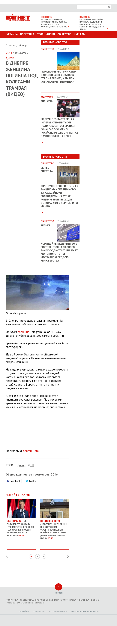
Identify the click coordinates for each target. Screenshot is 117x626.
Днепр (23, 45)
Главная (10, 45)
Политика (27, 34)
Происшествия (44, 599)
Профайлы (24, 611)
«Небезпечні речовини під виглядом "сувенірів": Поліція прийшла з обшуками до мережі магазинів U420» (54, 528)
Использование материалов (84, 611)
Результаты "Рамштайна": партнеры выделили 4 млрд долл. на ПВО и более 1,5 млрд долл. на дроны (92, 24)
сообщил (23, 332)
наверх (58, 592)
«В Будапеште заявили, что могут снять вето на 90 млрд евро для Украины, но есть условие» (21, 527)
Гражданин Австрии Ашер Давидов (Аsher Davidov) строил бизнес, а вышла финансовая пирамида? (58, 76)
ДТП (31, 465)
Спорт (64, 599)
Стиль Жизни (46, 34)
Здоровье (27, 602)
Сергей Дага (31, 451)
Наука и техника (79, 599)
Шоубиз (95, 599)
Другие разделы (95, 41)
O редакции (39, 611)
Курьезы (79, 34)
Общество (64, 34)
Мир (56, 599)
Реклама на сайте (58, 611)
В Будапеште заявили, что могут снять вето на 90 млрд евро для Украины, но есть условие (54, 23)
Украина (12, 34)
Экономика (27, 599)
